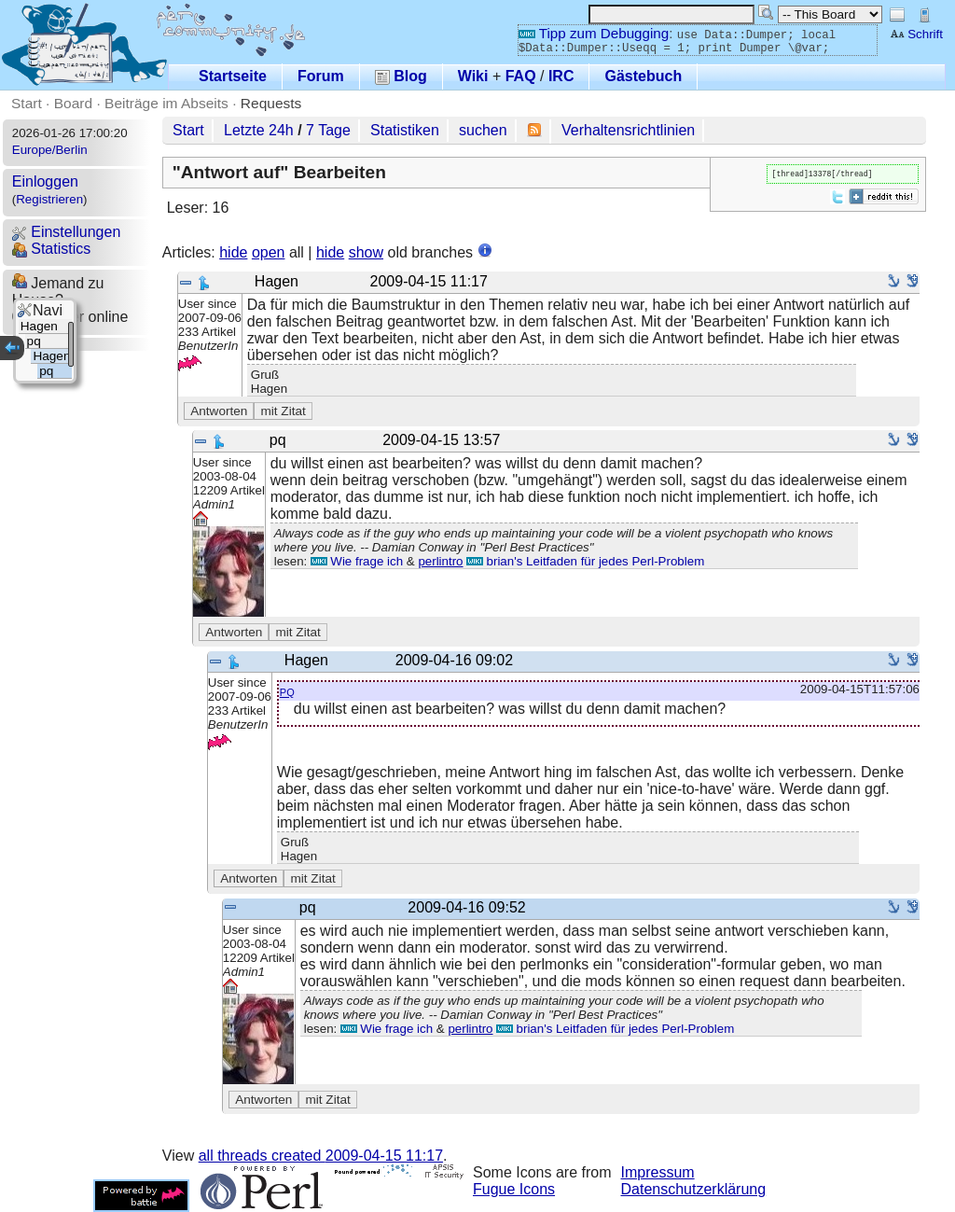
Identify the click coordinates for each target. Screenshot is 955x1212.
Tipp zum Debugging (594, 33)
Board (73, 103)
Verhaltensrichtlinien (628, 130)
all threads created (321, 1155)
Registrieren (49, 199)
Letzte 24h (259, 130)
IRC (561, 76)
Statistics (51, 249)
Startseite (233, 76)
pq (287, 691)
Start (26, 103)
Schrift (916, 34)
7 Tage (328, 130)
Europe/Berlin (50, 150)
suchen (483, 130)
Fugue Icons (514, 1189)
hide (233, 252)
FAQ (520, 76)
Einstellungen (66, 232)
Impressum (658, 1172)
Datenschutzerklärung (694, 1189)
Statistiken (404, 130)
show (366, 252)
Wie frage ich (357, 561)
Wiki (473, 76)
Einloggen (45, 181)
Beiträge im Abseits (166, 103)
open (268, 252)
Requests (271, 103)
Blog (401, 76)
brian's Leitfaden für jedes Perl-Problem (585, 561)
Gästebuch (643, 76)
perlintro (440, 561)
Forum (321, 76)
